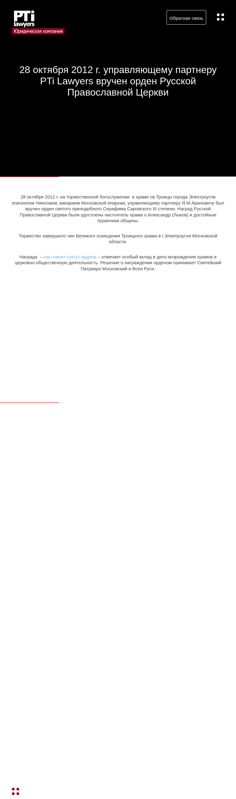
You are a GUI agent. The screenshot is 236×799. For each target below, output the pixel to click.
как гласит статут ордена (70, 256)
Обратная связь (186, 18)
